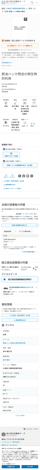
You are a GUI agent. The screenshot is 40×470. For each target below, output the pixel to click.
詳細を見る (6, 461)
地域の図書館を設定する (25, 225)
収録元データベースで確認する (19, 45)
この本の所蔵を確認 (29, 252)
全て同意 (30, 467)
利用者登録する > (7, 63)
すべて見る (33, 124)
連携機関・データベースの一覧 (27, 214)
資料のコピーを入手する (9, 445)
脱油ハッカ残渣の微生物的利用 (14, 343)
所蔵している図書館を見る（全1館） (20, 165)
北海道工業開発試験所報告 (15, 8)
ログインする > (6, 66)
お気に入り (6, 176)
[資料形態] (25, 231)
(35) (34, 8)
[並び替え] (10, 231)
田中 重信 (6, 360)
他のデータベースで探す (12, 188)
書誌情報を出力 (9, 185)
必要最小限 (10, 467)
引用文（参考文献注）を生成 (13, 181)
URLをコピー (13, 176)
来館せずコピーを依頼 (11, 154)
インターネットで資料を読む (11, 442)
